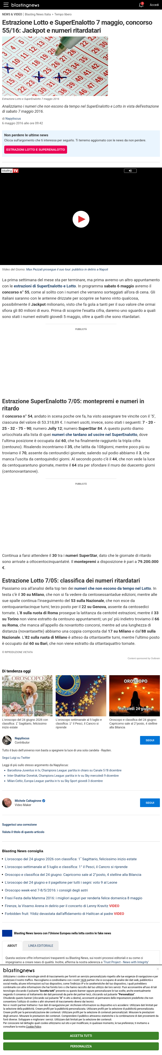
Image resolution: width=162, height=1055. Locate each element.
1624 (83, 980)
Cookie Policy (33, 1026)
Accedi (154, 5)
